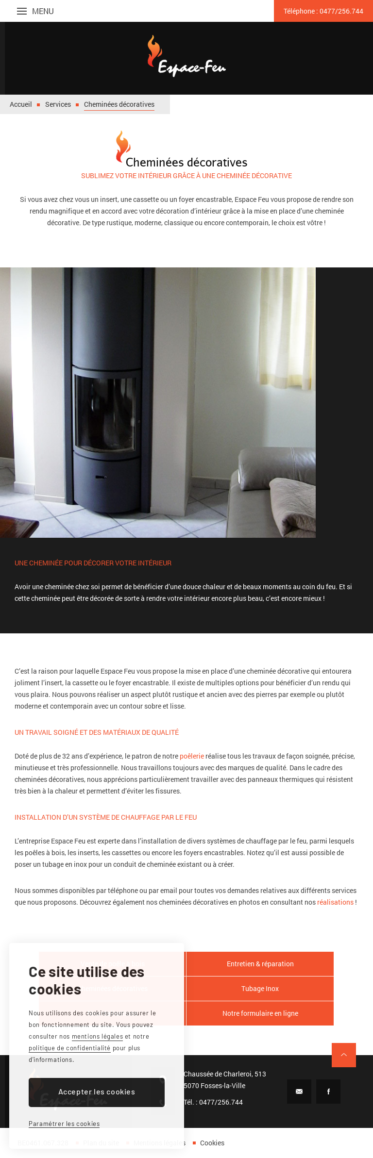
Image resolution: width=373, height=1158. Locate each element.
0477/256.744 (323, 11)
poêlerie (192, 756)
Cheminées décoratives (119, 104)
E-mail (299, 1091)
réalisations (335, 902)
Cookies (212, 1142)
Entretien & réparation (260, 963)
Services (58, 104)
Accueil (21, 104)
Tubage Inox (260, 988)
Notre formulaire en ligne (260, 1013)
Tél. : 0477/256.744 (213, 1102)
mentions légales (97, 1036)
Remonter (344, 1055)
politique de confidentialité (70, 1048)
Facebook (328, 1091)
